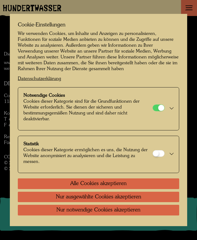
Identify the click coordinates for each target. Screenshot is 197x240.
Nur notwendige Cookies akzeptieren (98, 210)
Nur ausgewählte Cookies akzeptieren (98, 197)
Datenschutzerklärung (39, 79)
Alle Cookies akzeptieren (98, 183)
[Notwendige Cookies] (159, 108)
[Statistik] (159, 153)
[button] (170, 109)
